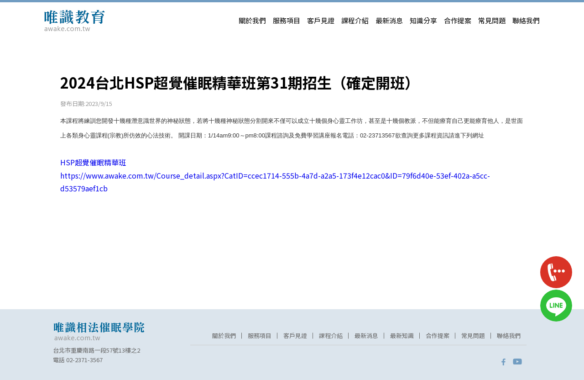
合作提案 (457, 20)
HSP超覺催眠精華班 (93, 162)
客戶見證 (320, 20)
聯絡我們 (526, 20)
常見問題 (492, 20)
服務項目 (286, 20)
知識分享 (423, 20)
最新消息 (389, 20)
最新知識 (402, 335)
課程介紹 (355, 20)
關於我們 (252, 20)
